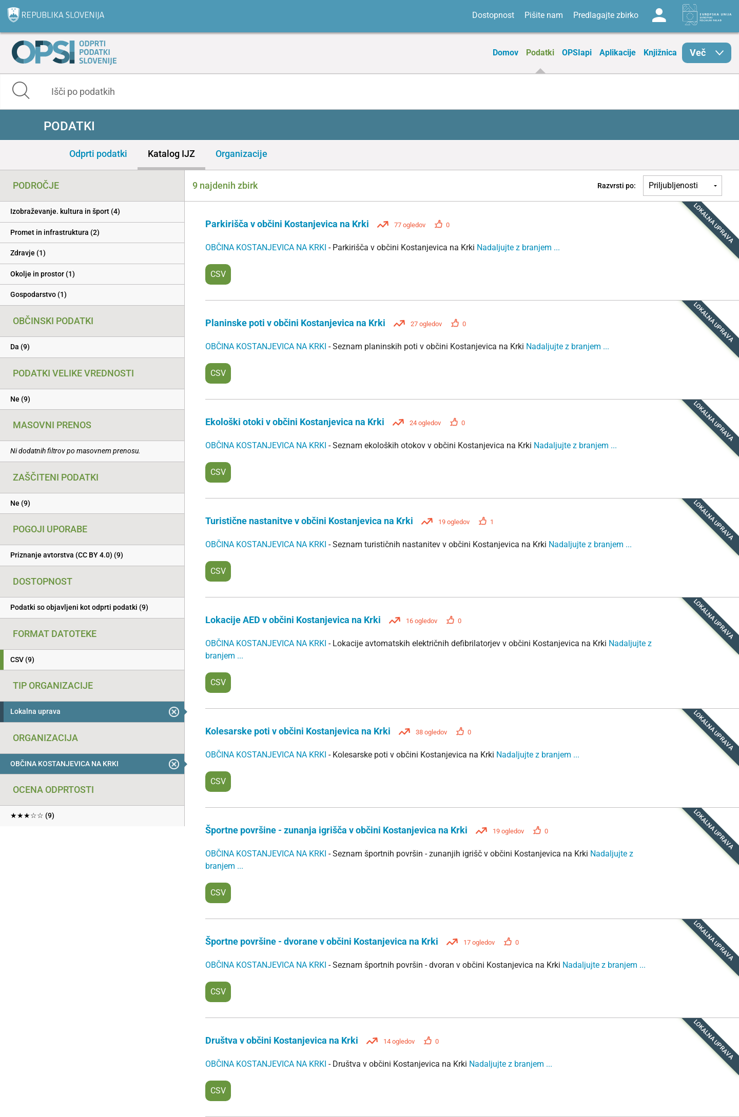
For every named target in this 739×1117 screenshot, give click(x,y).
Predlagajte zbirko (605, 15)
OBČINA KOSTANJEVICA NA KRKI (266, 247)
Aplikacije (617, 52)
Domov (505, 52)
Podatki (540, 52)
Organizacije (241, 153)
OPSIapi (577, 52)
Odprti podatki (98, 153)
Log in (659, 15)
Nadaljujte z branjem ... (518, 247)
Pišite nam (543, 15)
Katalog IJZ (171, 153)
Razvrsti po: (616, 186)
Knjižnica (660, 52)
